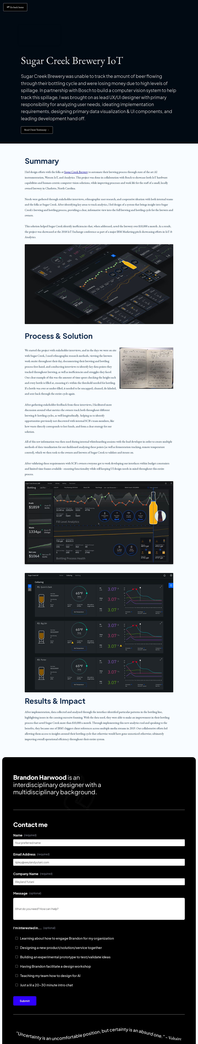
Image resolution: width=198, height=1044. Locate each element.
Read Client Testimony (36, 130)
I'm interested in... (34, 927)
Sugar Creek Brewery (76, 172)
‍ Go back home (15, 7)
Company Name (32, 873)
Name (24, 835)
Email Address (31, 854)
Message (27, 893)
